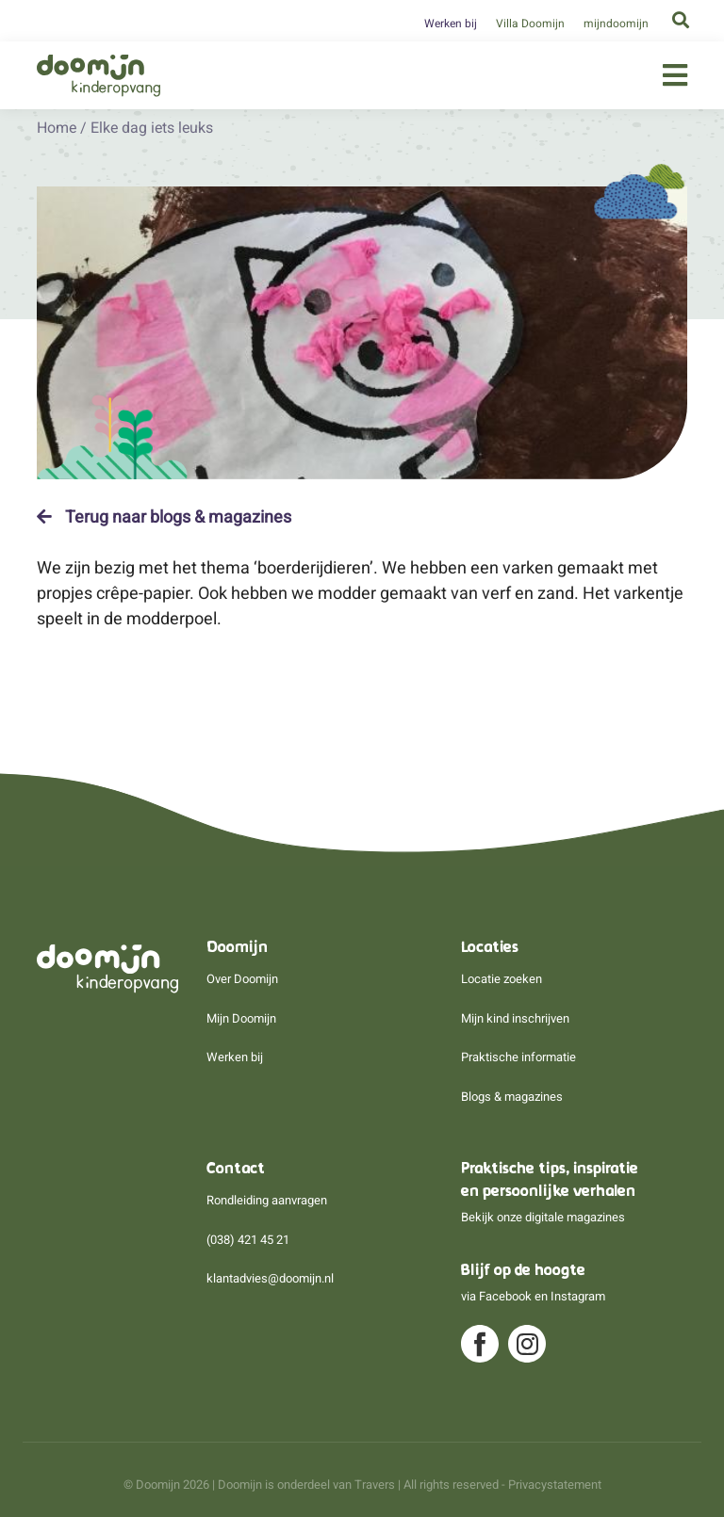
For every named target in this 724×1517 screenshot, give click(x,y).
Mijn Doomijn (241, 1018)
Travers (374, 1484)
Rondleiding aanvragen (266, 1200)
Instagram (578, 1296)
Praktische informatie (518, 1057)
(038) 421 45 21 (247, 1240)
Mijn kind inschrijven (515, 1018)
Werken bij (450, 23)
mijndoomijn (616, 23)
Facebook (505, 1296)
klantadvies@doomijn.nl (270, 1278)
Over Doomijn (242, 979)
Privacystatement (554, 1484)
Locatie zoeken (501, 979)
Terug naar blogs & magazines (164, 517)
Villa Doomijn (530, 23)
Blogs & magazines (512, 1096)
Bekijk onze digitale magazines (543, 1217)
